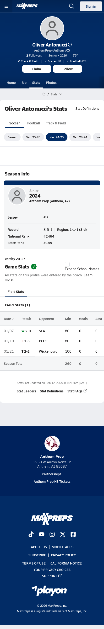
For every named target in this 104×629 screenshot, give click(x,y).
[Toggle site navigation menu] (6, 6)
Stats (36, 82)
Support (52, 575)
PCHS (43, 341)
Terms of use (34, 563)
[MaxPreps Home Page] (44, 94)
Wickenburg (48, 351)
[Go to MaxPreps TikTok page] (31, 534)
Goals (83, 318)
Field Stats (16, 291)
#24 (76, 61)
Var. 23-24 (80, 137)
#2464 (49, 236)
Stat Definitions (87, 108)
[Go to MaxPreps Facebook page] (73, 534)
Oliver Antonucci (52, 44)
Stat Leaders (26, 391)
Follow (67, 68)
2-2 (27, 351)
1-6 (27, 341)
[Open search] (72, 6)
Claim (36, 68)
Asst (98, 318)
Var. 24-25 (57, 137)
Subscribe (37, 555)
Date (9, 318)
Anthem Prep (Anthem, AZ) (52, 50)
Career (12, 137)
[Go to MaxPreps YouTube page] (41, 534)
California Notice (66, 563)
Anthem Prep (52, 447)
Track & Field (56, 123)
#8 (53, 61)
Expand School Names (82, 266)
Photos (51, 82)
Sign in (91, 6)
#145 (48, 242)
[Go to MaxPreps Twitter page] (63, 534)
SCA (42, 330)
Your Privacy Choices (52, 569)
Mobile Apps (62, 546)
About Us (39, 546)
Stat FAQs (77, 391)
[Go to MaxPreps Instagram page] (52, 534)
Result (26, 318)
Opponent (46, 318)
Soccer (14, 123)
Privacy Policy (63, 555)
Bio (24, 82)
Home (11, 82)
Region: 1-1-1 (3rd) (72, 229)
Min (68, 318)
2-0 (28, 330)
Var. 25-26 (33, 137)
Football (33, 123)
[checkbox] (67, 264)
